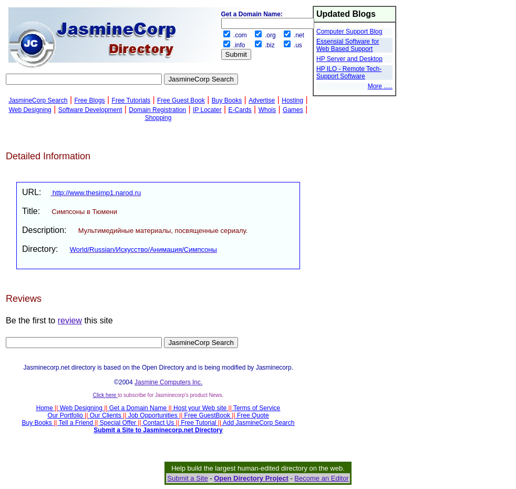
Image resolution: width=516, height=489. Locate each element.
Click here (105, 395)
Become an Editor (321, 478)
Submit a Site (187, 478)
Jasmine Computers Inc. (168, 382)
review (70, 320)
